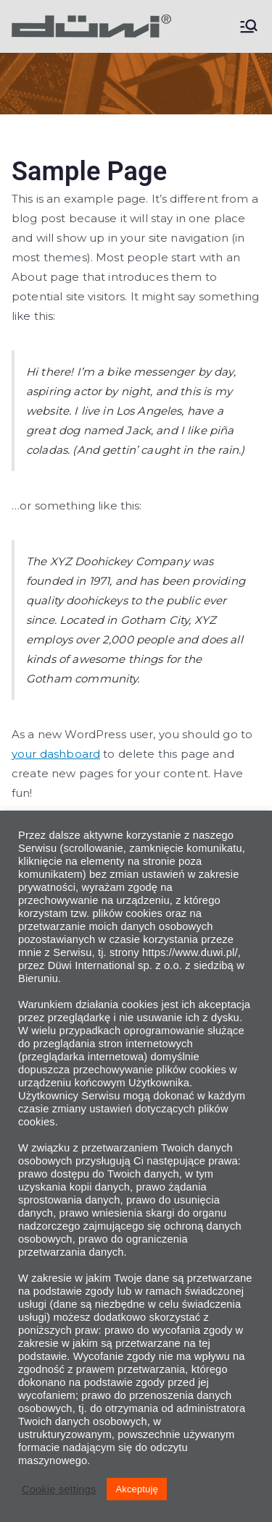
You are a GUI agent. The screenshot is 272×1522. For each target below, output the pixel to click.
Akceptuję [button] (136, 1489)
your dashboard (56, 754)
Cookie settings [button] (59, 1489)
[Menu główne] (248, 26)
